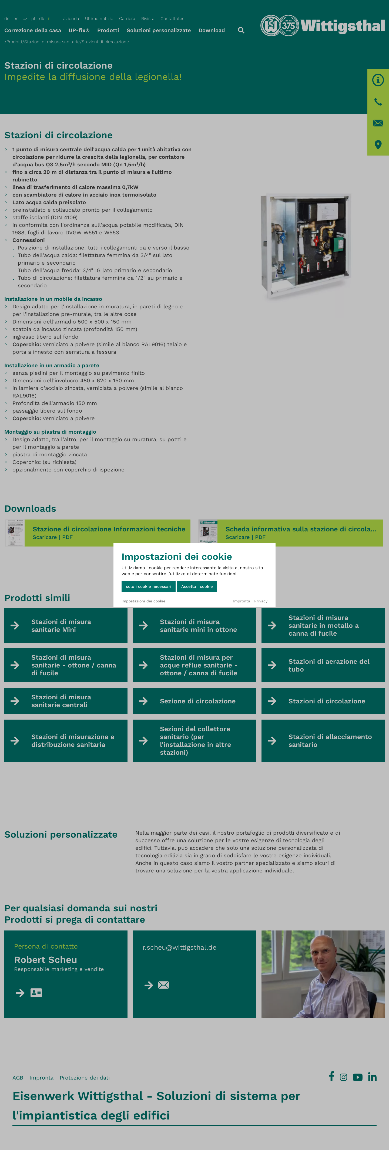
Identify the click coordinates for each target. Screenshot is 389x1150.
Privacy (260, 601)
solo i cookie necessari (148, 586)
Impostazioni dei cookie (143, 601)
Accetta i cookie (197, 586)
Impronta (241, 601)
